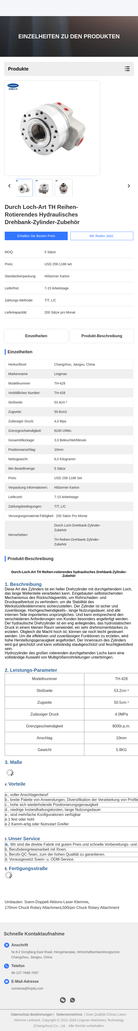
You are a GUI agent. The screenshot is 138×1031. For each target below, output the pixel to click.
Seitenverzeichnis (69, 1014)
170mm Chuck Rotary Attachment (33, 908)
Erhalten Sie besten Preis (38, 236)
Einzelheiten (36, 336)
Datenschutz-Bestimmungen (32, 1014)
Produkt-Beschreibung (101, 336)
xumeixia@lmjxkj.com (27, 988)
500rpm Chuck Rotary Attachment (90, 908)
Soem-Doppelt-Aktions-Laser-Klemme (56, 902)
